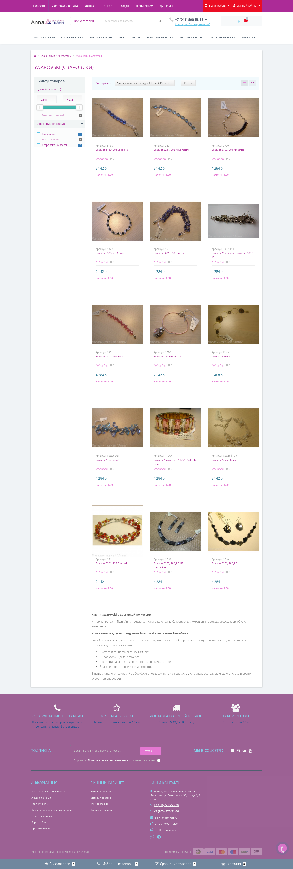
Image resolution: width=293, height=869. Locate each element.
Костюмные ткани (222, 37)
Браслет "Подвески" (107, 460)
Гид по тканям (39, 804)
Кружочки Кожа (221, 356)
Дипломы (150, 6)
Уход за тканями (41, 797)
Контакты (72, 6)
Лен (121, 37)
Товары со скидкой (53, 115)
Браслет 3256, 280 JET (224, 563)
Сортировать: (104, 83)
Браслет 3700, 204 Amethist (228, 149)
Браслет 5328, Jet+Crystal (110, 253)
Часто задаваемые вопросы (48, 791)
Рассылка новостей (102, 810)
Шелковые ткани (191, 37)
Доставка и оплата (46, 6)
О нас (90, 6)
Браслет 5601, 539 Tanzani (169, 253)
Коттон (135, 37)
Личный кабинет (101, 791)
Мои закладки (99, 804)
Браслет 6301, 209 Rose (109, 356)
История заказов (101, 797)
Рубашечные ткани (159, 37)
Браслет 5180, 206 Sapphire (112, 149)
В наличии (48, 134)
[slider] (39, 107)
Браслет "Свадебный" (225, 460)
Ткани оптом (128, 6)
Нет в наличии (50, 139)
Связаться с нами (42, 816)
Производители (40, 828)
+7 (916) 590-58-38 (164, 805)
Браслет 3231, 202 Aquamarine (172, 149)
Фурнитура (249, 37)
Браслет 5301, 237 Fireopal (111, 563)
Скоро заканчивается (54, 145)
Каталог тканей (44, 37)
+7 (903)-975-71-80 (164, 811)
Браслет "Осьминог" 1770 (169, 356)
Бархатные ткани (101, 37)
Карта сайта (38, 822)
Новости (170, 6)
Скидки (107, 6)
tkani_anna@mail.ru (163, 817)
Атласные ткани (72, 37)
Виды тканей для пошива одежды (51, 810)
